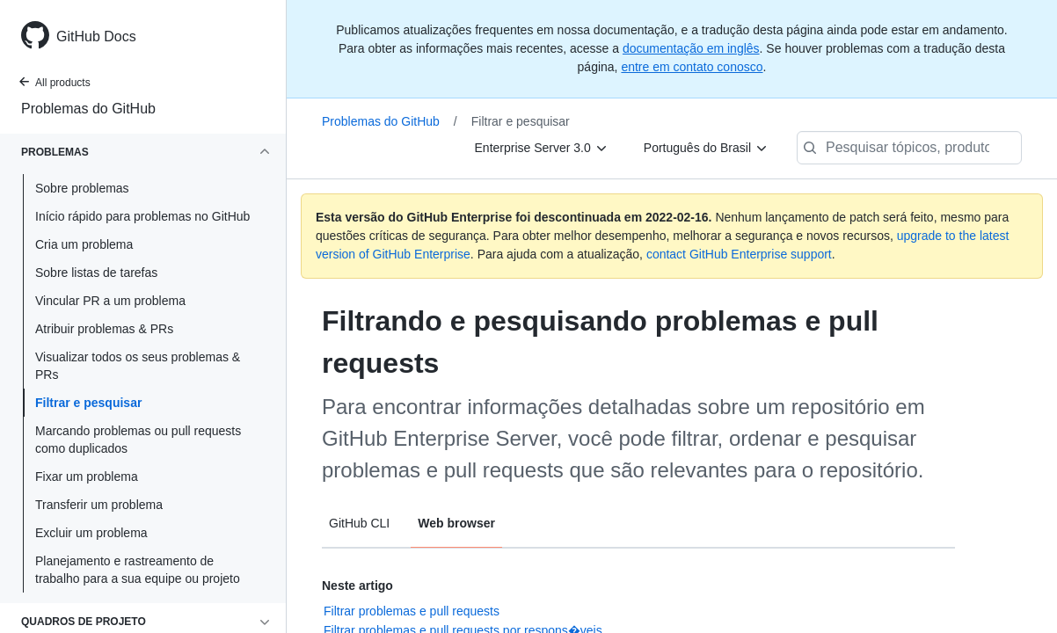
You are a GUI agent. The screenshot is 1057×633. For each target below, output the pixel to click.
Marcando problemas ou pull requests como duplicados (138, 439)
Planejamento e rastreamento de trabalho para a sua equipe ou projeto (137, 570)
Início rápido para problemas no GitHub (142, 216)
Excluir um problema (91, 533)
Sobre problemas (82, 188)
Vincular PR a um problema (110, 301)
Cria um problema (84, 244)
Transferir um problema (99, 505)
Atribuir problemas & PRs (104, 329)
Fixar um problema (86, 476)
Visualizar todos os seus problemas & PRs (137, 366)
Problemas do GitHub (88, 108)
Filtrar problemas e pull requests (411, 611)
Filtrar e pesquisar (88, 403)
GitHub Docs (96, 36)
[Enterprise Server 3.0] (542, 148)
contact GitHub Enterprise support (739, 254)
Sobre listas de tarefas (96, 273)
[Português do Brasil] (706, 148)
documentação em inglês (691, 48)
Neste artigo (357, 585)
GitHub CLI (359, 523)
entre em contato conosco (691, 67)
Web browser (456, 523)
